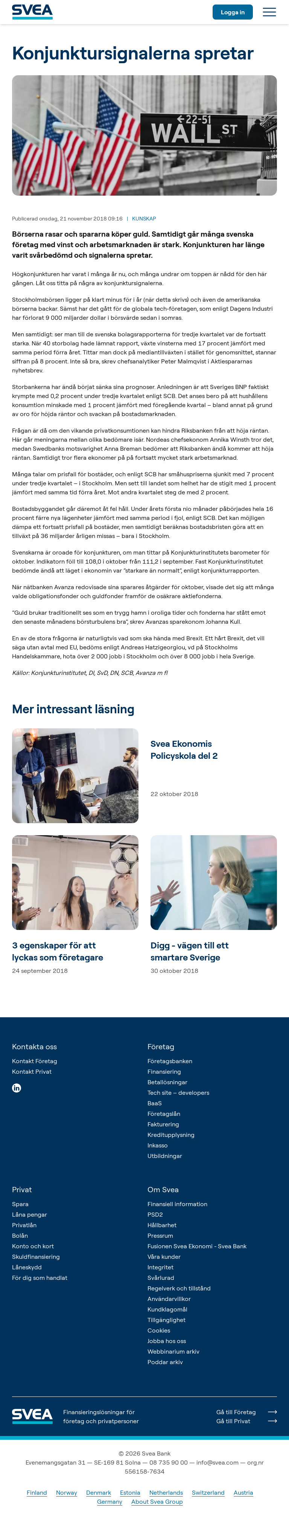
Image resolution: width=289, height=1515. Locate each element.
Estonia (130, 1492)
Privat (22, 1189)
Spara (20, 1204)
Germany (109, 1501)
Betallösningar (167, 1082)
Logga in (233, 12)
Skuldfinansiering (36, 1256)
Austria (243, 1492)
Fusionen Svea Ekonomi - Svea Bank (197, 1246)
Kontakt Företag (34, 1061)
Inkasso (158, 1145)
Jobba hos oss (167, 1341)
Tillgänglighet (167, 1320)
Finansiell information (177, 1204)
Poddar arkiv (165, 1362)
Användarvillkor (169, 1298)
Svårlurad (161, 1277)
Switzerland (208, 1492)
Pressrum (160, 1235)
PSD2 (155, 1214)
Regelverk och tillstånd (179, 1288)
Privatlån (24, 1225)
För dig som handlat (39, 1277)
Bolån (20, 1235)
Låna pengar (29, 1214)
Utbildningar (165, 1155)
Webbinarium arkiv (173, 1351)
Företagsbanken (170, 1061)
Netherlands (166, 1492)
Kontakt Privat (32, 1071)
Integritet (160, 1267)
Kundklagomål (167, 1309)
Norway (66, 1492)
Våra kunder (164, 1256)
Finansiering (164, 1071)
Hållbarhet (162, 1225)
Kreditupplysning (171, 1134)
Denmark (98, 1492)
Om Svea (163, 1189)
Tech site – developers (178, 1092)
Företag (161, 1046)
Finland (37, 1492)
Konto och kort (33, 1246)
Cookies (159, 1330)
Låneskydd (27, 1267)
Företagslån (164, 1113)
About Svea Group (157, 1501)
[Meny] (269, 12)
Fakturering (163, 1124)
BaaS (155, 1103)
